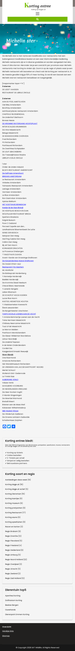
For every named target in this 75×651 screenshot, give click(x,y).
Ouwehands (10, 609)
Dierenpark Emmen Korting (17, 614)
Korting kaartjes (12, 498)
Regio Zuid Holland (13, 578)
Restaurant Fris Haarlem (13, 267)
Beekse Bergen (11, 605)
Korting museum (12, 503)
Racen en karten (12, 526)
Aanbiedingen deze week (16, 479)
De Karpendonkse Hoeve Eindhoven (18, 261)
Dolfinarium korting (13, 600)
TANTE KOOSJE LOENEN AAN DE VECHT (19, 314)
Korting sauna (11, 517)
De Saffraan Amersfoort (13, 173)
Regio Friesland (11, 545)
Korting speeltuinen (13, 522)
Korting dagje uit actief (15, 489)
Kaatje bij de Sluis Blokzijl (12, 207)
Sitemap (6, 636)
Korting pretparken (13, 508)
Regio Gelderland (12, 550)
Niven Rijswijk (7, 354)
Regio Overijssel (12, 564)
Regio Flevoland (12, 540)
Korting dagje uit (12, 484)
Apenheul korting (12, 595)
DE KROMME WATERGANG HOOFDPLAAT (19, 123)
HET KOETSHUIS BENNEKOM (14, 204)
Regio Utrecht (11, 569)
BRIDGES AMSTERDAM (11, 176)
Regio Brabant (11, 531)
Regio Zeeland (11, 573)
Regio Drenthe (11, 536)
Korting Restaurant (13, 512)
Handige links (8, 631)
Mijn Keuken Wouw (10, 411)
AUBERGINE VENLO (10, 379)
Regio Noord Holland (14, 559)
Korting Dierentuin (13, 494)
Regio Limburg (11, 555)
